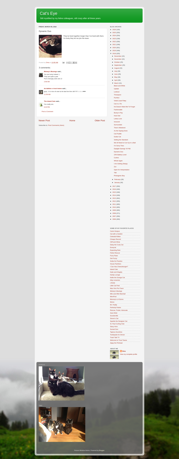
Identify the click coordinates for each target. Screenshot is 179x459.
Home (72, 120)
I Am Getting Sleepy (121, 164)
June (116, 74)
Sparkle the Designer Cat (118, 321)
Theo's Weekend (119, 128)
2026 (114, 29)
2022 (114, 41)
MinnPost (113, 296)
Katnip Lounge (115, 275)
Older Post (100, 120)
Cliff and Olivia (115, 242)
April (116, 80)
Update (116, 89)
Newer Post (44, 120)
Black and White (119, 86)
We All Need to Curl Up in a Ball (125, 143)
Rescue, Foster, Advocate (119, 310)
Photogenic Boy (119, 176)
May (116, 77)
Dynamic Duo (118, 152)
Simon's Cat (114, 318)
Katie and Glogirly (116, 272)
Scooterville (114, 316)
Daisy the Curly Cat (116, 245)
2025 (114, 32)
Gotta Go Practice (116, 261)
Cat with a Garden (116, 234)
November (118, 59)
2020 (114, 47)
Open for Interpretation (121, 170)
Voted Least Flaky (120, 101)
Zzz (115, 167)
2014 (114, 195)
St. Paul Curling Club (117, 324)
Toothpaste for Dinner (117, 335)
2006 (114, 219)
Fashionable (118, 110)
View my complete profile (128, 354)
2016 (114, 189)
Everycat (113, 247)
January (117, 182)
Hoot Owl (117, 116)
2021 (114, 44)
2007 (114, 216)
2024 (114, 35)
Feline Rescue (115, 253)
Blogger (101, 450)
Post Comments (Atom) (56, 125)
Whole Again (118, 161)
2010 (114, 207)
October (117, 62)
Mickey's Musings (50, 71)
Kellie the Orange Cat (117, 277)
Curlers (116, 158)
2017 (114, 186)
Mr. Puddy (113, 305)
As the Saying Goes (121, 131)
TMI (115, 173)
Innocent (117, 122)
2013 (114, 198)
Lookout (116, 92)
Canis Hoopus (115, 231)
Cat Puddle (118, 134)
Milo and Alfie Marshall (117, 294)
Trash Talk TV (114, 337)
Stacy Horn (114, 326)
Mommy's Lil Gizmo (116, 299)
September (118, 65)
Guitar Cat (117, 137)
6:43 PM (47, 107)
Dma (124, 351)
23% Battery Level (120, 155)
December (118, 56)
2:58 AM (47, 82)
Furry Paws (114, 256)
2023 (114, 38)
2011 (114, 204)
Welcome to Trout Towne (118, 340)
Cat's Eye (48, 13)
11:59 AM (47, 94)
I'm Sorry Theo (119, 146)
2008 (114, 213)
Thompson (117, 95)
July (115, 71)
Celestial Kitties (115, 236)
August (117, 68)
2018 (114, 53)
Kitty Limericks (115, 280)
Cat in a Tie (118, 104)
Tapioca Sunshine (116, 332)
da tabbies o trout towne (53, 88)
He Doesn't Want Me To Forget (124, 107)
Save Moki (113, 313)
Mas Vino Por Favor (117, 288)
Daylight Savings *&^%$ (122, 149)
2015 (114, 192)
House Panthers (115, 264)
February (117, 179)
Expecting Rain (115, 250)
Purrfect (116, 98)
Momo (112, 302)
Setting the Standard (121, 140)
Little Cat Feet (115, 285)
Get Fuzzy (113, 258)
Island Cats (114, 269)
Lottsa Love (118, 119)
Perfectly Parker (115, 307)
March (116, 83)
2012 (114, 201)
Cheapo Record (115, 239)
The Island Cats (49, 101)
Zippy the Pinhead (116, 343)
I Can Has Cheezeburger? (119, 266)
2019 (114, 50)
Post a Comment (47, 111)
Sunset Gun (114, 329)
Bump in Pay (118, 113)
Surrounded (118, 125)
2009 (114, 210)
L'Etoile (112, 283)
